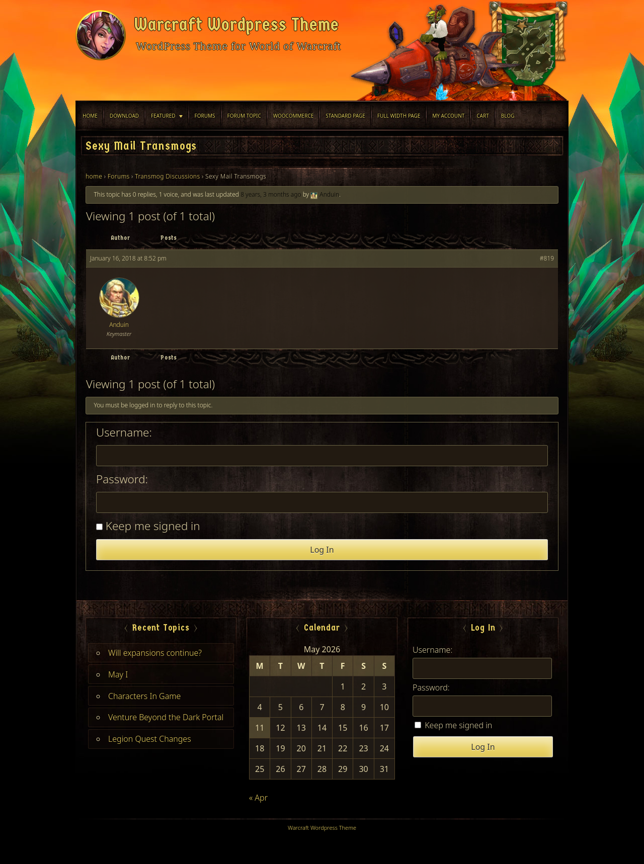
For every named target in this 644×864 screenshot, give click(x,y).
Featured (163, 115)
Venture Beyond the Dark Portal (165, 717)
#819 (547, 258)
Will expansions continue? (155, 652)
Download (124, 115)
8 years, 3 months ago (270, 194)
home (94, 176)
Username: (124, 432)
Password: (122, 479)
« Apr (258, 797)
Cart (482, 115)
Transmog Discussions (167, 176)
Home (90, 115)
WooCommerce (293, 115)
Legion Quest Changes (149, 738)
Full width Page (398, 115)
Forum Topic (244, 115)
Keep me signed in (153, 526)
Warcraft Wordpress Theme (236, 24)
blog (508, 115)
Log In (322, 549)
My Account (448, 115)
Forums (205, 115)
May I (118, 674)
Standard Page (345, 115)
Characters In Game (144, 696)
